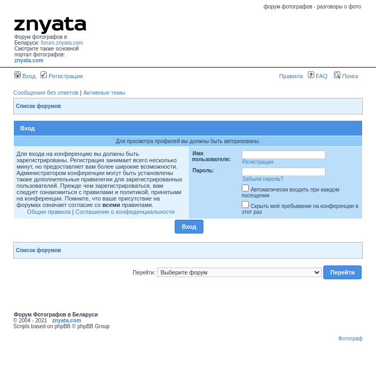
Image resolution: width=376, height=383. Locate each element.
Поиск (346, 76)
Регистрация (61, 76)
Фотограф (350, 339)
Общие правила (49, 212)
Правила (291, 76)
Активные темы (104, 92)
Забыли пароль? (262, 179)
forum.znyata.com (62, 43)
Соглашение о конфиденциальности (125, 212)
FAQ (318, 76)
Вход (25, 76)
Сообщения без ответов (45, 92)
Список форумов (38, 106)
